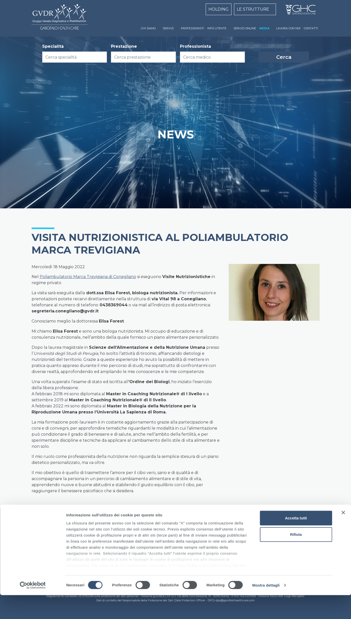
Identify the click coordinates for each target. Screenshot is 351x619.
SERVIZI (168, 28)
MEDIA (264, 28)
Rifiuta (296, 558)
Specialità (53, 46)
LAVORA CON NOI (288, 28)
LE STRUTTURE (253, 9)
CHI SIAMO (148, 28)
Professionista (195, 46)
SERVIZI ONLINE (244, 28)
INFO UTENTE (216, 28)
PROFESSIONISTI (192, 28)
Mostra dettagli (265, 609)
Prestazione (124, 46)
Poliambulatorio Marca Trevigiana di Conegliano (88, 276)
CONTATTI (311, 28)
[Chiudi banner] (343, 536)
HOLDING (218, 9)
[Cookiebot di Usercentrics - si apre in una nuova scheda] (33, 609)
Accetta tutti (296, 542)
